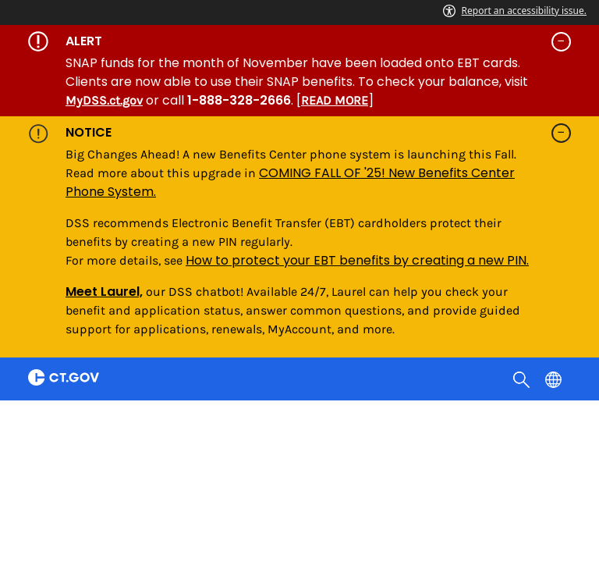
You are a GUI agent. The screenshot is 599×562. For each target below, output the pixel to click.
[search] (523, 378)
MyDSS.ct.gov (104, 100)
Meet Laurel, (104, 292)
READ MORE (334, 100)
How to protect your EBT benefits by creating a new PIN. (357, 260)
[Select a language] (555, 378)
